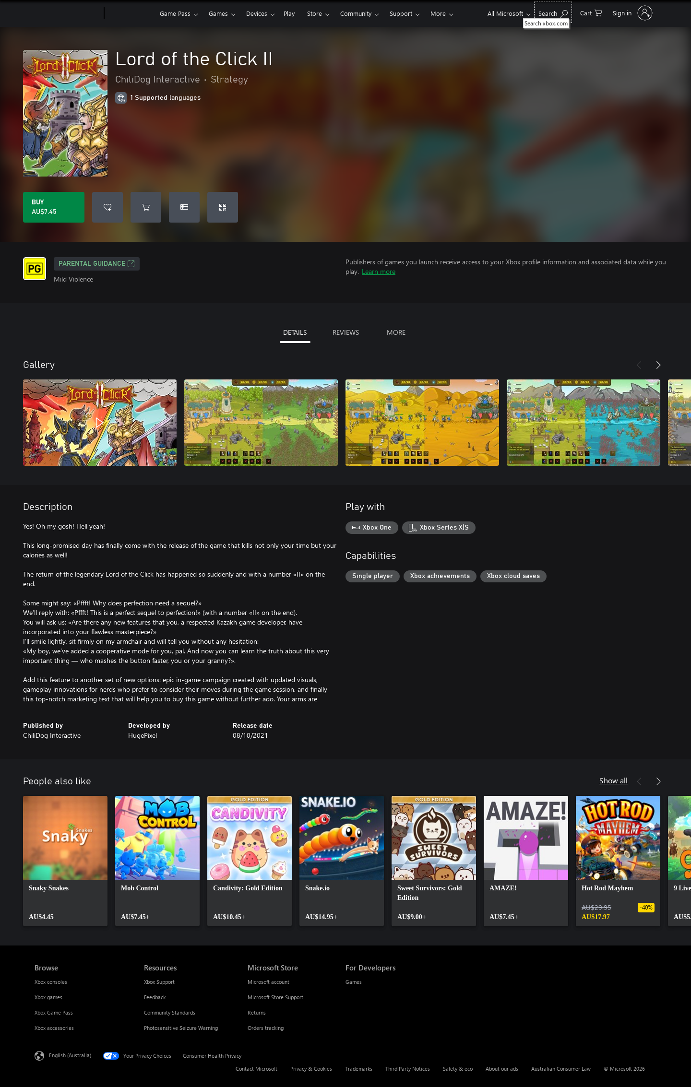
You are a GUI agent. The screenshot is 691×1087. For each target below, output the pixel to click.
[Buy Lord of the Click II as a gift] (184, 207)
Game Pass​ (175, 13)
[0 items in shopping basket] (591, 12)
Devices (256, 13)
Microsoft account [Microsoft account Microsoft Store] (268, 982)
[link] (65, 861)
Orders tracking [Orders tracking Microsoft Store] (266, 1028)
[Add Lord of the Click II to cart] (146, 207)
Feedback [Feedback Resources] (155, 997)
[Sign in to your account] (631, 12)
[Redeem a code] (222, 207)
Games (218, 13)
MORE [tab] (396, 332)
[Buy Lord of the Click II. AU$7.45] (53, 207)
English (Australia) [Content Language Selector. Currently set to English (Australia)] (70, 1055)
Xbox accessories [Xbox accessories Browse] (54, 1028)
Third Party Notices (407, 1068)
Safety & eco (458, 1068)
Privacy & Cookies (311, 1068)
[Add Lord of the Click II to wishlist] (107, 207)
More (438, 13)
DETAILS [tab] (295, 332)
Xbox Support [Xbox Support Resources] (159, 982)
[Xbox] (131, 13)
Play (289, 13)
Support (401, 13)
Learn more (378, 271)
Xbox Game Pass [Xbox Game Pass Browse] (54, 1012)
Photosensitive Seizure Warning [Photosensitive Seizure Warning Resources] (181, 1028)
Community (355, 13)
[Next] (658, 365)
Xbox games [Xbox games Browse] (48, 997)
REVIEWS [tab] (346, 332)
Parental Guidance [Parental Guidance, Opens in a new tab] (97, 264)
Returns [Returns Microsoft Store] (257, 1012)
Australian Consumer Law (561, 1068)
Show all (613, 780)
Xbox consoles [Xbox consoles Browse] (51, 982)
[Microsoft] (67, 13)
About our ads (502, 1068)
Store (314, 13)
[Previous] (639, 365)
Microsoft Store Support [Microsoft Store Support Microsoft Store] (275, 997)
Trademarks (358, 1068)
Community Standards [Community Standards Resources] (169, 1012)
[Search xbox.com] (553, 12)
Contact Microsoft (256, 1068)
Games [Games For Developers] (354, 982)
